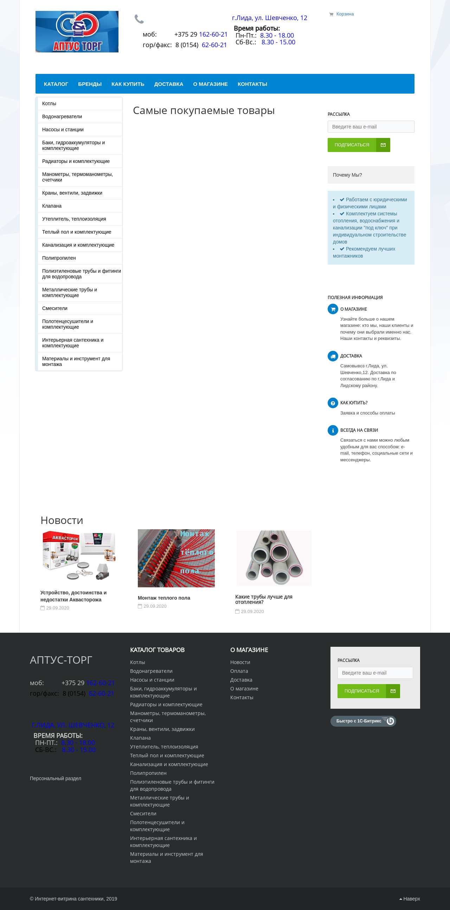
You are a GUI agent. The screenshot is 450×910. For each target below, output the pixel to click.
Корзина (345, 14)
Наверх (409, 899)
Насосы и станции (63, 129)
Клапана (52, 206)
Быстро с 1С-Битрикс (358, 721)
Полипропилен (59, 258)
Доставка (241, 679)
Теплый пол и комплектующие (76, 232)
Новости (240, 662)
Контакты (241, 697)
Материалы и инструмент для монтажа (76, 361)
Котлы (49, 103)
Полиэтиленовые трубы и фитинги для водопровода (81, 273)
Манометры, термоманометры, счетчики (77, 177)
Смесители (55, 308)
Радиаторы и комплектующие (76, 161)
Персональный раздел (55, 778)
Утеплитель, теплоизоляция (74, 219)
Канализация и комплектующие (78, 245)
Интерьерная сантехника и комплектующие (72, 342)
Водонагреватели (62, 116)
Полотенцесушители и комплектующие (67, 324)
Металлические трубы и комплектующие (69, 292)
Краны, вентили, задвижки (72, 193)
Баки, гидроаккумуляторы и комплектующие (73, 145)
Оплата (239, 671)
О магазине (244, 688)
